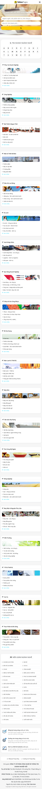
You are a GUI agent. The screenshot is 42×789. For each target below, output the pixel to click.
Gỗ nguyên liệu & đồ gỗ (30, 683)
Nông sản (6, 489)
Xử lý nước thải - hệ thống (11, 553)
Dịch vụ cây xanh (8, 142)
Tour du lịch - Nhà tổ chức (10, 225)
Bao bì (25, 662)
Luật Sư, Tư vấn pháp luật (11, 75)
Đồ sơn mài (6, 465)
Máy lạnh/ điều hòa (8, 373)
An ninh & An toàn (8, 662)
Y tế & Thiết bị (8, 567)
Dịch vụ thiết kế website (18, 747)
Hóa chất (5, 687)
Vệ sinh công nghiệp (9, 556)
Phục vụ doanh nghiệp (11, 65)
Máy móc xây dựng (8, 400)
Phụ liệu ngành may (8, 524)
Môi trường (7, 538)
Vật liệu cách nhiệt (8, 376)
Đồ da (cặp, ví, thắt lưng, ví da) (11, 285)
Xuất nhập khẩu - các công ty (11, 252)
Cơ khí (5, 669)
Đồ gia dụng (8, 331)
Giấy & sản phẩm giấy (9, 683)
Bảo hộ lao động (9, 183)
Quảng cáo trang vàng (18, 738)
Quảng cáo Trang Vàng (29, 759)
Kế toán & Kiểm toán (9, 78)
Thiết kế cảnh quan (8, 139)
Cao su (6, 597)
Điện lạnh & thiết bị (10, 360)
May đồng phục (7, 521)
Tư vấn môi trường (9, 551)
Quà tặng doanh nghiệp (11, 272)
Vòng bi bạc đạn (7, 110)
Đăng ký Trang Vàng (14, 759)
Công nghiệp (8, 94)
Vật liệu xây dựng (10, 419)
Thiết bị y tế (6, 583)
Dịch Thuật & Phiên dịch (10, 80)
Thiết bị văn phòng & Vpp (30, 712)
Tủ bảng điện (7, 169)
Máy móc (6, 390)
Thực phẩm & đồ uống (11, 626)
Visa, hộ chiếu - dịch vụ (9, 231)
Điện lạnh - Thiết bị (8, 371)
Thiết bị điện (6, 164)
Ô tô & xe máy (7, 701)
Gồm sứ (5, 467)
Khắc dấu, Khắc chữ (9, 83)
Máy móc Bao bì (7, 405)
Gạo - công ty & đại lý (9, 491)
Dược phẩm (6, 578)
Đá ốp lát (6, 435)
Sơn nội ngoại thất (9, 438)
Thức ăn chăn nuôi (8, 494)
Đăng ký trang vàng (18, 730)
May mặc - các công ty (9, 518)
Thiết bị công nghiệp (9, 105)
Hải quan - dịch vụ (8, 260)
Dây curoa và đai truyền (9, 107)
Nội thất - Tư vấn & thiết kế (10, 134)
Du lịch (6, 213)
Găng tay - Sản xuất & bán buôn (12, 196)
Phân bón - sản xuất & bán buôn (12, 497)
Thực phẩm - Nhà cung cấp (10, 637)
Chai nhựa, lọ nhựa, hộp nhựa (12, 314)
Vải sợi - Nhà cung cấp (9, 526)
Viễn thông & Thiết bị (29, 716)
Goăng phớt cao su (8, 615)
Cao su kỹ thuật (7, 612)
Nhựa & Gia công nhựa (11, 301)
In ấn (25, 687)
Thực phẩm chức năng (9, 580)
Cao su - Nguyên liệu (9, 607)
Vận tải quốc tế (7, 255)
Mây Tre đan (6, 462)
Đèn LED (5, 137)
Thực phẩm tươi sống (9, 642)
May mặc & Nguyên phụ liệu (12, 508)
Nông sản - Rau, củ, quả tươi (11, 639)
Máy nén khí (6, 112)
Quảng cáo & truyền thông (11, 705)
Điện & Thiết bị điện (10, 154)
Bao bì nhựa (7, 317)
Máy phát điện (7, 171)
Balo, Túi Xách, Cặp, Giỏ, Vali (11, 290)
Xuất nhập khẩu (9, 242)
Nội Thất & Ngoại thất (11, 124)
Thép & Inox (6, 708)
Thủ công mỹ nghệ (10, 449)
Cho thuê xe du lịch (8, 228)
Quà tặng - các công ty (9, 282)
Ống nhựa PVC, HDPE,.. (10, 319)
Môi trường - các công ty (10, 548)
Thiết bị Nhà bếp (7, 341)
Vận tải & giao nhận (29, 680)
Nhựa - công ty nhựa (9, 312)
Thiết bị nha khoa (8, 585)
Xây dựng (6, 719)
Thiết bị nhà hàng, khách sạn (11, 344)
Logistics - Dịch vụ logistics (10, 258)
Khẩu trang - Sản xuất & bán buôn (13, 198)
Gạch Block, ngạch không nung (12, 432)
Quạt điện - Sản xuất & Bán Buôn (12, 346)
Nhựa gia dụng (7, 349)
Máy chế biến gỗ (7, 408)
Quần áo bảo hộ (8, 201)
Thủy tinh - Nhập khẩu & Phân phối (13, 287)
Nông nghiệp (8, 479)
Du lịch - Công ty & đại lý (10, 223)
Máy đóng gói (7, 403)
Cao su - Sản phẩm (8, 610)
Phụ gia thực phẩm (8, 644)
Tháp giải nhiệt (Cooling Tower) (12, 378)
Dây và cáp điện (7, 166)
